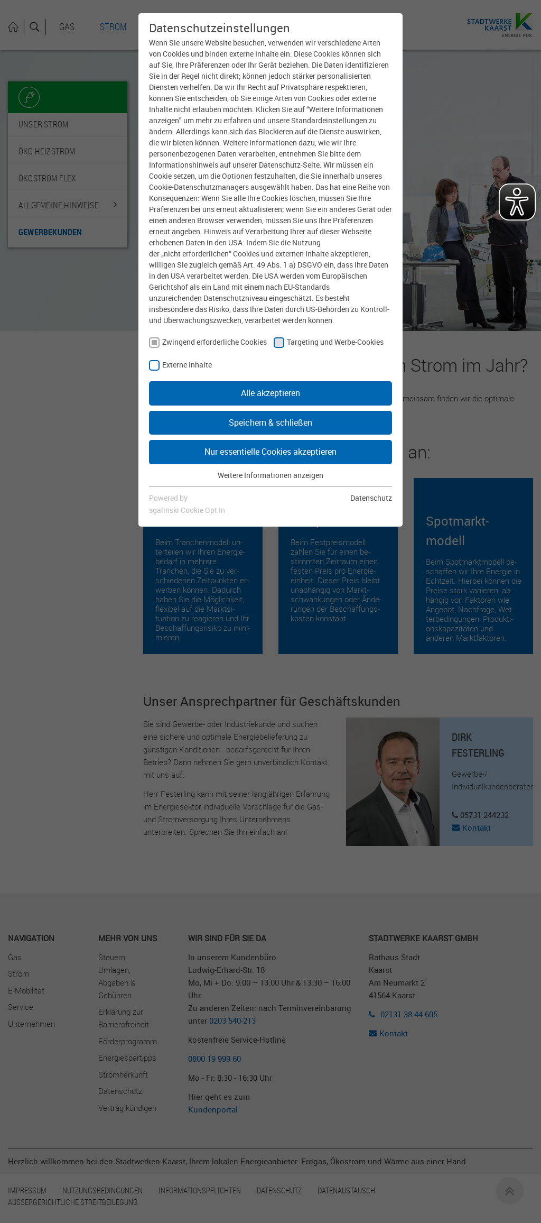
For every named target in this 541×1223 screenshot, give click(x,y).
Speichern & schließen (270, 422)
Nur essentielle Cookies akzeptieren (270, 451)
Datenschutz (371, 498)
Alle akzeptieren (270, 393)
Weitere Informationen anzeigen (270, 475)
